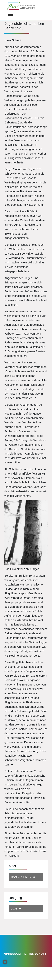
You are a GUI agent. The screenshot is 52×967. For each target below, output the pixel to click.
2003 (14, 908)
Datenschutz (35, 953)
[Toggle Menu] (10, 15)
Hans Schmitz (21, 876)
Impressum (12, 953)
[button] (5, 962)
